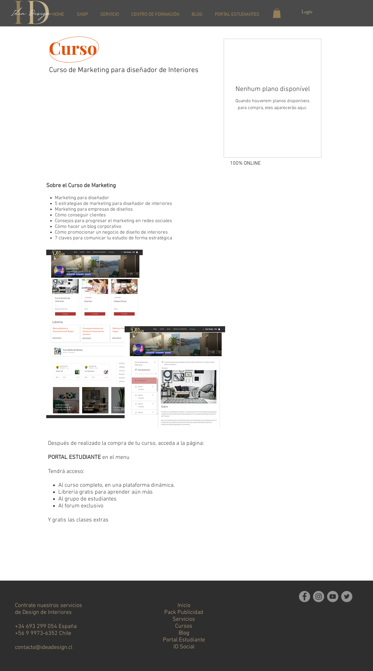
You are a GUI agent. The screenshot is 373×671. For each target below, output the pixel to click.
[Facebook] (304, 596)
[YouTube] (332, 596)
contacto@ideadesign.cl (43, 647)
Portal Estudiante (184, 640)
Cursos (183, 626)
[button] (277, 13)
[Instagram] (318, 596)
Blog (184, 633)
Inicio (183, 605)
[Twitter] (346, 596)
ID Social (183, 646)
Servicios (184, 619)
